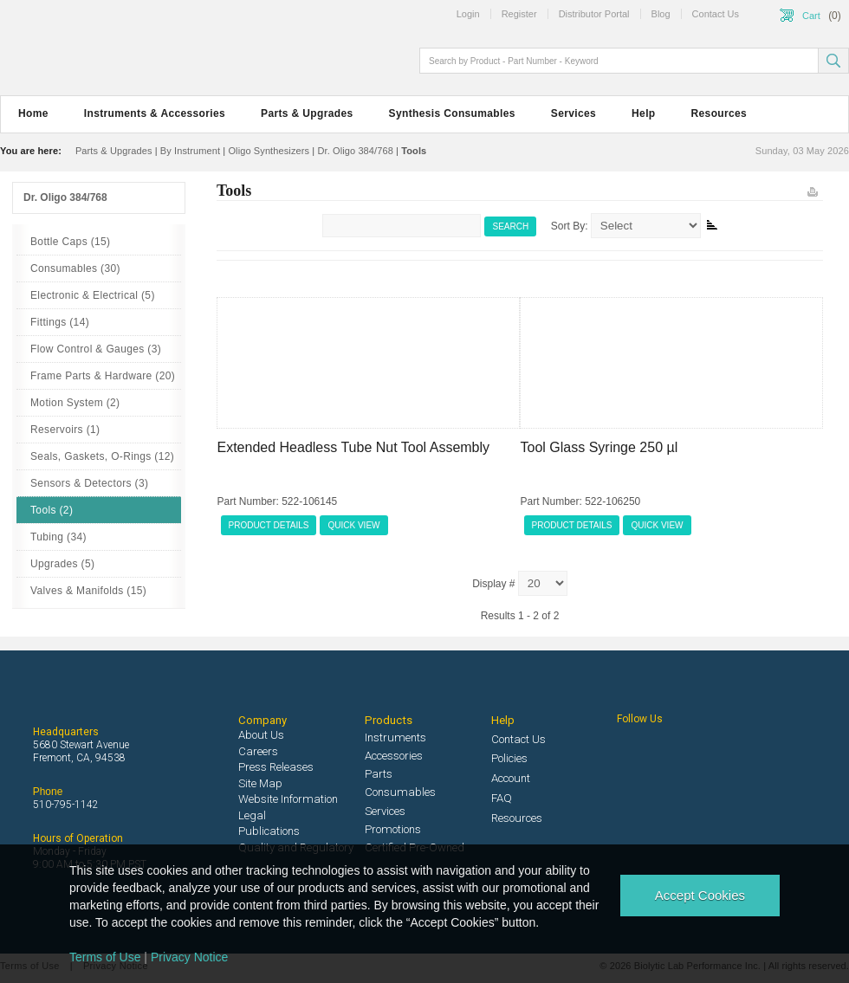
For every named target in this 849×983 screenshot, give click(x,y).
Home (33, 113)
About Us (261, 734)
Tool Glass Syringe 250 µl (599, 447)
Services (573, 113)
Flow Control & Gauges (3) (95, 349)
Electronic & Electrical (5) (92, 295)
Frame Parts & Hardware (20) (102, 376)
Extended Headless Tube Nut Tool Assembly (353, 447)
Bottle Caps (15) (70, 242)
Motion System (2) (75, 403)
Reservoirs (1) (65, 430)
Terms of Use (104, 957)
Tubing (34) (58, 537)
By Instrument (190, 151)
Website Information (288, 798)
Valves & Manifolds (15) (88, 591)
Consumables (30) (75, 268)
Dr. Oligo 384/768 (354, 151)
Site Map (260, 783)
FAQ (501, 798)
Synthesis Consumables (452, 113)
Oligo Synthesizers (268, 151)
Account (510, 778)
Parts (378, 773)
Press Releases (276, 766)
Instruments (395, 737)
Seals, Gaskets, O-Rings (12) (102, 456)
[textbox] (620, 61)
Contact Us (518, 739)
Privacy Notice (189, 957)
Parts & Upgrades (307, 113)
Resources (719, 113)
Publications (269, 831)
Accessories (394, 755)
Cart (811, 15)
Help (643, 113)
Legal (252, 815)
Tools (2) (51, 510)
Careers (258, 751)
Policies (509, 758)
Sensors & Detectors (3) (89, 483)
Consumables (400, 792)
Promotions (393, 829)
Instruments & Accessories (154, 113)
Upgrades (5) (62, 564)
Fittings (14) (59, 322)
